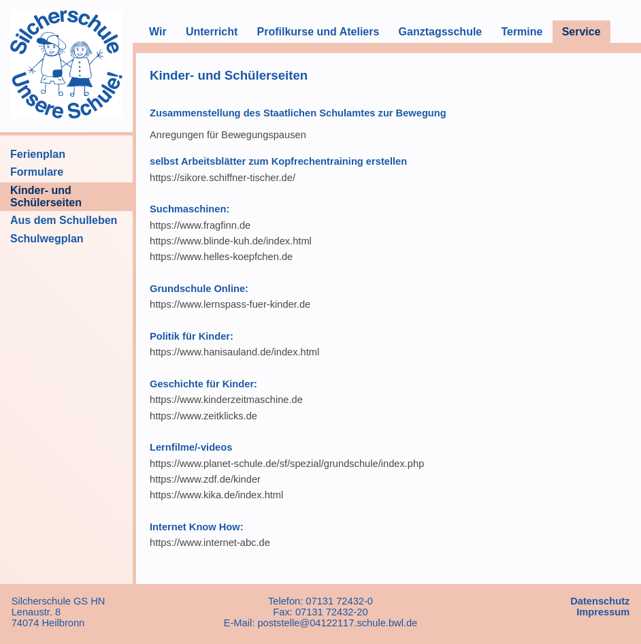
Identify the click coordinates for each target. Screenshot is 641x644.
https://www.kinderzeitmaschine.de (226, 399)
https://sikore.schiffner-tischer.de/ (222, 177)
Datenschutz (599, 601)
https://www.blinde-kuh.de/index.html (231, 241)
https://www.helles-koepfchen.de (221, 256)
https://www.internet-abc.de (210, 542)
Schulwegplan (47, 238)
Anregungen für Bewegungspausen (228, 134)
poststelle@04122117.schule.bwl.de (337, 622)
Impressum (602, 612)
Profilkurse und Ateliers (318, 31)
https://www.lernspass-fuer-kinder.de (230, 304)
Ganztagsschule (440, 31)
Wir (158, 31)
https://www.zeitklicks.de (203, 415)
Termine (521, 31)
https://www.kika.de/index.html (216, 494)
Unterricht (211, 31)
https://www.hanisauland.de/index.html (234, 352)
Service (581, 31)
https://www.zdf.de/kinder (205, 479)
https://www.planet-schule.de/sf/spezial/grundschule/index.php (287, 463)
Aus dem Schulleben (63, 220)
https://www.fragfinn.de (200, 225)
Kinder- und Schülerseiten (46, 196)
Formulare (36, 172)
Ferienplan (37, 154)
